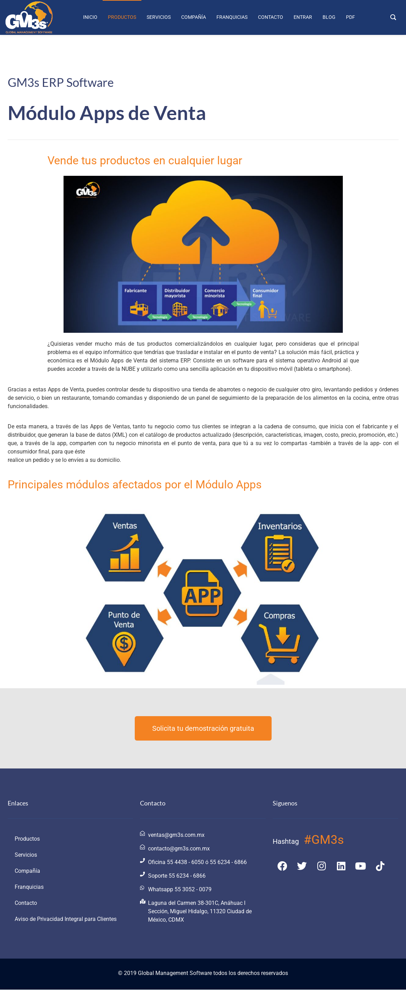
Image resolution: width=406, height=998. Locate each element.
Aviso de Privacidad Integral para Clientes (66, 919)
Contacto (26, 903)
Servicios (26, 854)
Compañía (27, 871)
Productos (27, 838)
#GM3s (324, 840)
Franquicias (29, 887)
